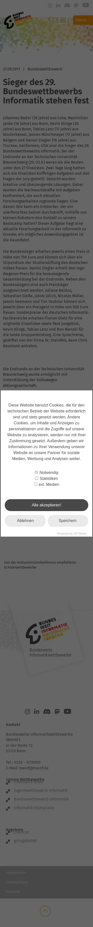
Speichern (68, 521)
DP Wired (80, 533)
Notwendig (46, 472)
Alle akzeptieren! (46, 505)
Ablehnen (25, 521)
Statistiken (46, 478)
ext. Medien (46, 484)
